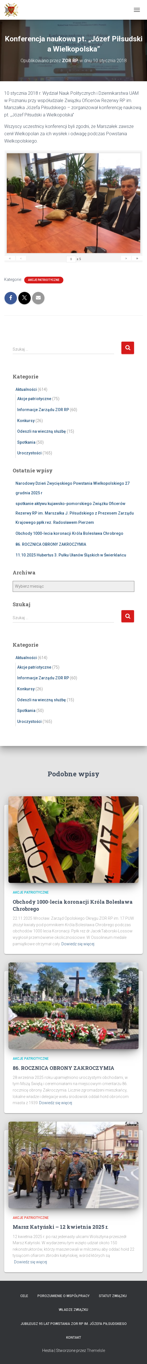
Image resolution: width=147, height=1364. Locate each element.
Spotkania (26, 442)
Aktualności (26, 389)
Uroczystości (29, 453)
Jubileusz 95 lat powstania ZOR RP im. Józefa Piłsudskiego (74, 1324)
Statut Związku (113, 1296)
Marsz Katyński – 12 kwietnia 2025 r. (60, 1226)
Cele (24, 1296)
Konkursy (26, 420)
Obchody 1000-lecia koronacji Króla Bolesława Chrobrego (69, 533)
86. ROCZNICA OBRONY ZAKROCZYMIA (50, 544)
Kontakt (73, 1338)
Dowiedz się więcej (77, 944)
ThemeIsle (96, 1350)
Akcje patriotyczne (43, 279)
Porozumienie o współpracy (63, 1296)
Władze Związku (73, 1310)
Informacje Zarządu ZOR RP (43, 409)
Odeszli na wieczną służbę (41, 431)
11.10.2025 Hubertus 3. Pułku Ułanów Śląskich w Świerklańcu (70, 555)
